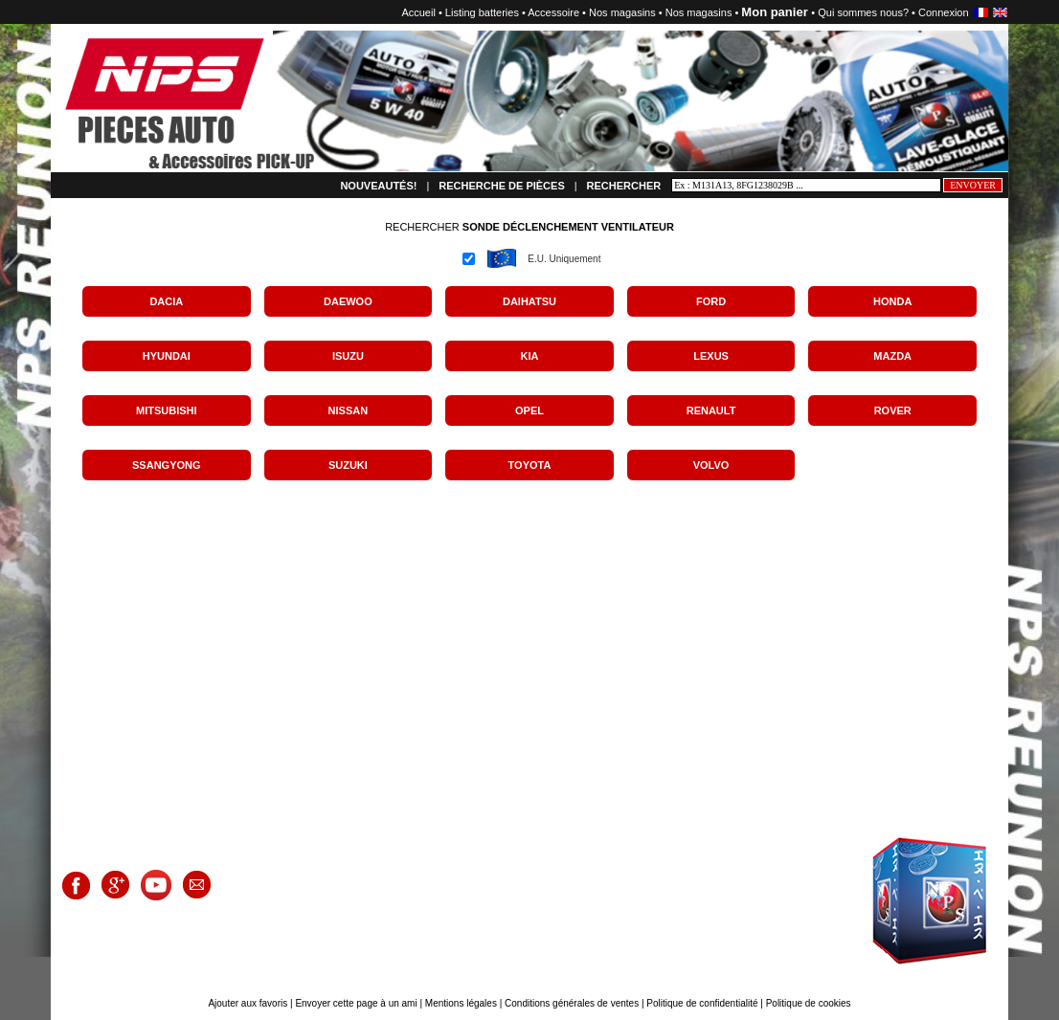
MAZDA (892, 356)
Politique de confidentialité (701, 1003)
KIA (530, 356)
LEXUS (711, 356)
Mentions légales (461, 1003)
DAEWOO (348, 301)
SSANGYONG (166, 465)
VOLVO (711, 465)
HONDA (892, 301)
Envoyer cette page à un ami (357, 1003)
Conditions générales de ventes (572, 1003)
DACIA (166, 301)
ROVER (893, 410)
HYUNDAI (167, 356)
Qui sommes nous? (863, 12)
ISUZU (348, 356)
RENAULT (711, 410)
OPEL (529, 410)
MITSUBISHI (166, 410)
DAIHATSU (529, 301)
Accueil (418, 12)
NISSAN (348, 410)
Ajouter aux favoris (249, 1003)
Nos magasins (622, 12)
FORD (711, 301)
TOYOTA (530, 465)
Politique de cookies (808, 1003)
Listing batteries (482, 12)
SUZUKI (348, 465)
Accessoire (553, 12)
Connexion (943, 12)
